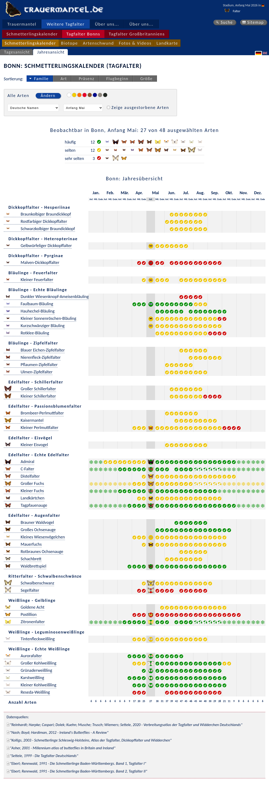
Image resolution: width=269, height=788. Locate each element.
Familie (41, 78)
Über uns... (107, 24)
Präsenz (86, 78)
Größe (146, 78)
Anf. (91, 199)
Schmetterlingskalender (32, 34)
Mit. (96, 199)
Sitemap (255, 22)
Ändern (48, 95)
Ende (101, 199)
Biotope (69, 43)
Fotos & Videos (135, 43)
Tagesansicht (17, 52)
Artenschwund (98, 43)
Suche (227, 22)
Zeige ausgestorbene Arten (140, 107)
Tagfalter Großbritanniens (137, 34)
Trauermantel (21, 24)
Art (64, 78)
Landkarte (167, 43)
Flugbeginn (117, 78)
